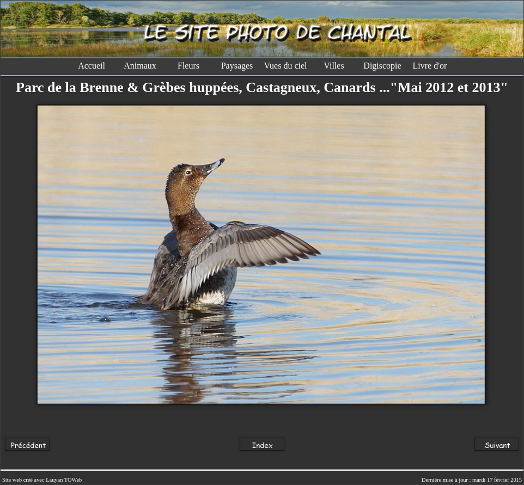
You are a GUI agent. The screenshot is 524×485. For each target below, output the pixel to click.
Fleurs (188, 65)
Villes (334, 65)
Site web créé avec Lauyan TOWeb (42, 480)
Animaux (140, 65)
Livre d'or (431, 65)
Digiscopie (382, 65)
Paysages (237, 65)
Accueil (91, 65)
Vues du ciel (285, 65)
